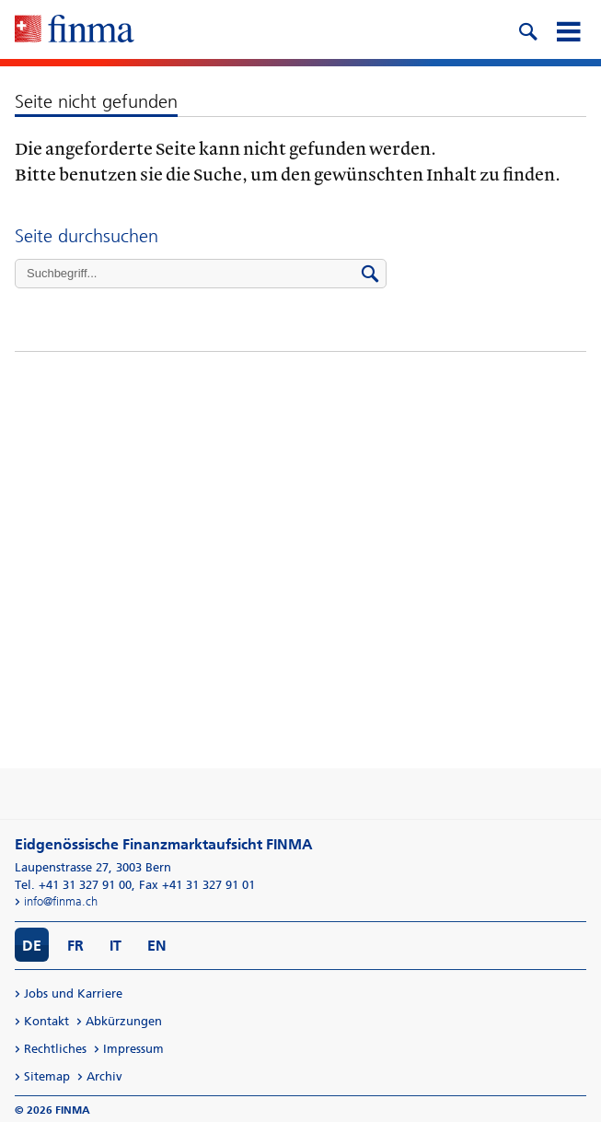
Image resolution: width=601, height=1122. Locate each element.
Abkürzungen (124, 1021)
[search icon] (527, 29)
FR (75, 945)
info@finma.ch (61, 901)
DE (31, 945)
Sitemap (47, 1076)
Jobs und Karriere (73, 993)
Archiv (104, 1076)
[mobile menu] (567, 29)
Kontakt (46, 1021)
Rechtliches (55, 1049)
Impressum (133, 1049)
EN (157, 945)
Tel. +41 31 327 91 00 (73, 885)
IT (115, 945)
